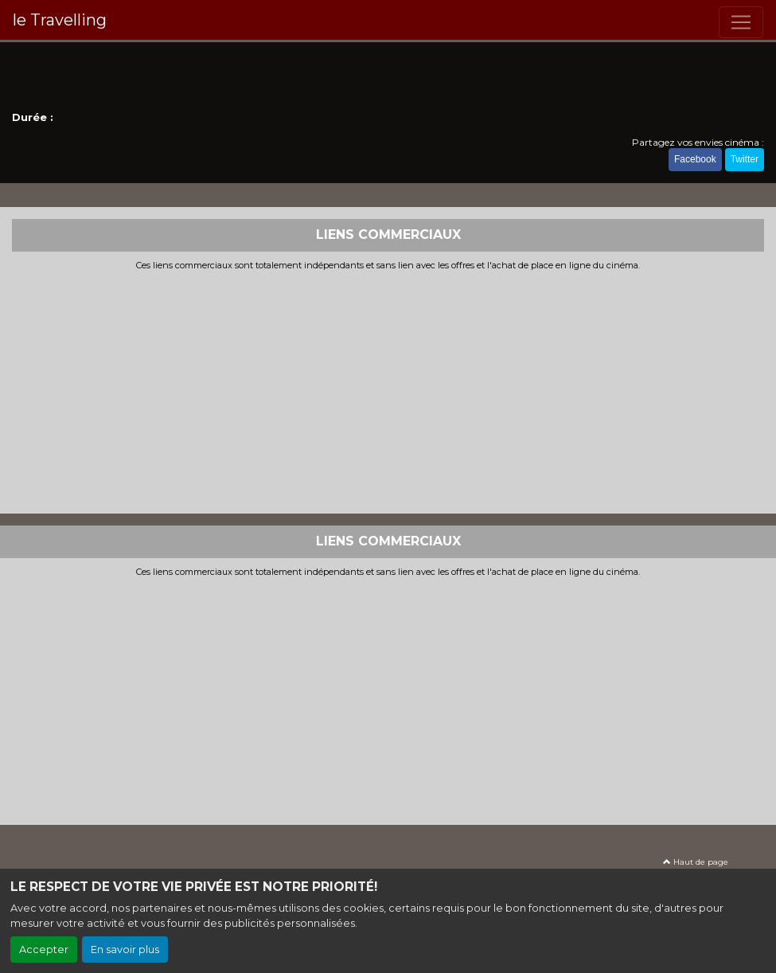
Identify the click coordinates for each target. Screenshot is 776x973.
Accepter (43, 949)
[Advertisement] (388, 390)
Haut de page (695, 862)
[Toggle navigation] (741, 22)
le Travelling (60, 19)
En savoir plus (125, 949)
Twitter (744, 159)
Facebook (695, 159)
